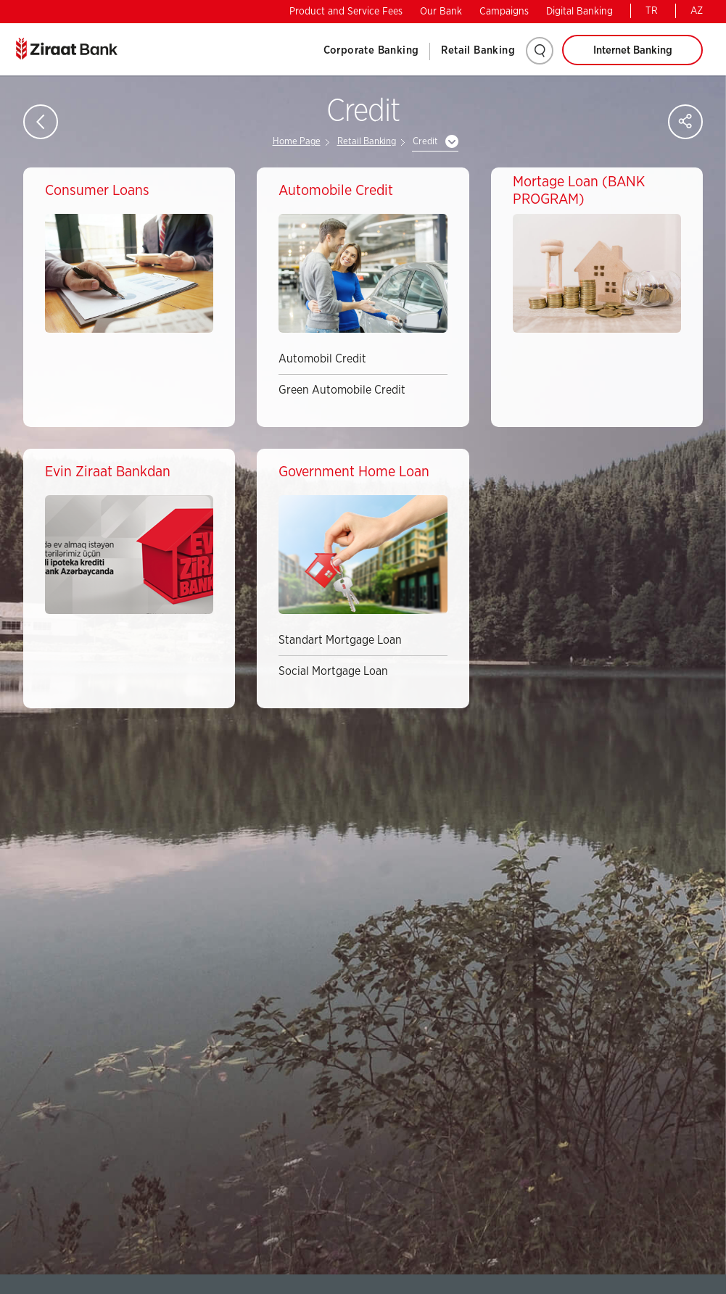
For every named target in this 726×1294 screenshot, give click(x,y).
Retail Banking (478, 50)
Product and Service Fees (346, 12)
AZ (696, 11)
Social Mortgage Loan (333, 671)
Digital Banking (579, 12)
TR (651, 11)
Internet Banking (632, 50)
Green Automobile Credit (342, 390)
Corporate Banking (371, 50)
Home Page (297, 141)
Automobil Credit (322, 359)
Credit (425, 141)
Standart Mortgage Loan (340, 640)
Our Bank (441, 12)
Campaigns (504, 12)
